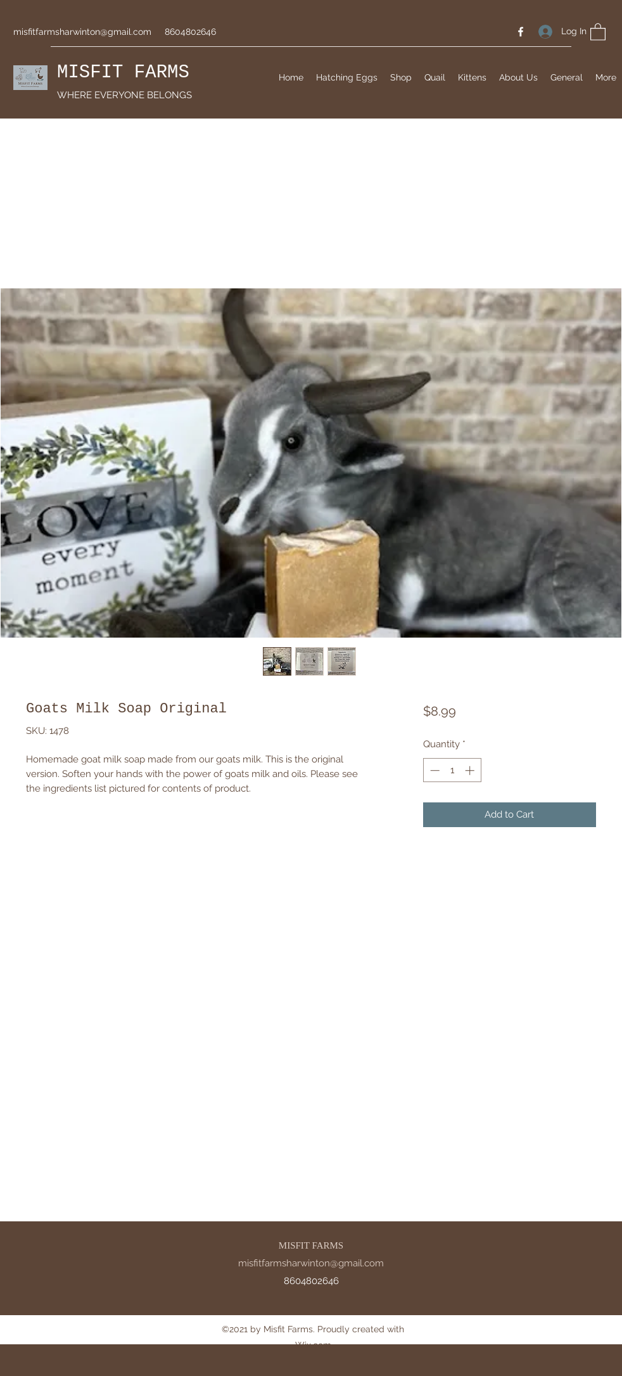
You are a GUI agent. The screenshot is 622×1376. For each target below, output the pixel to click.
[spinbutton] (451, 770)
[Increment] (470, 770)
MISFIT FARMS (123, 72)
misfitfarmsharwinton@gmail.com (82, 32)
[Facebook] (520, 31)
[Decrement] (433, 770)
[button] (598, 31)
